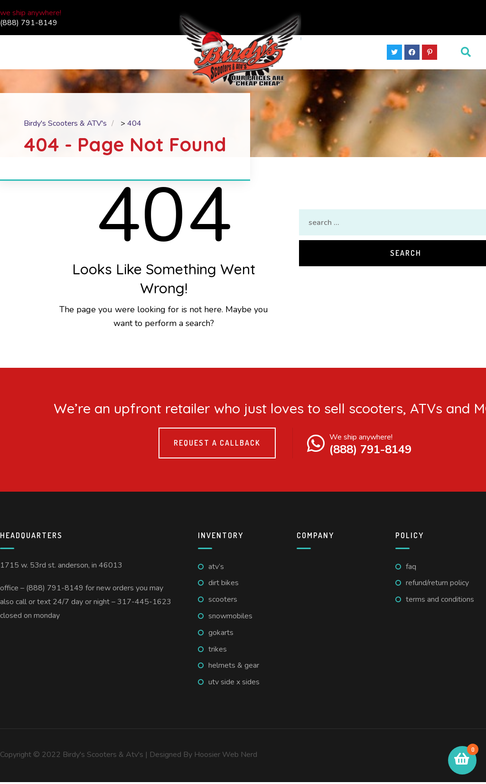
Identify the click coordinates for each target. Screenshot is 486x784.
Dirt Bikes (223, 584)
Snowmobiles (230, 618)
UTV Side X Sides (234, 684)
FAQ (411, 568)
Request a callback (217, 444)
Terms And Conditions (440, 601)
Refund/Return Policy (437, 584)
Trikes (217, 650)
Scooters (222, 601)
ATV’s (216, 568)
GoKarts (221, 634)
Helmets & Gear (233, 667)
